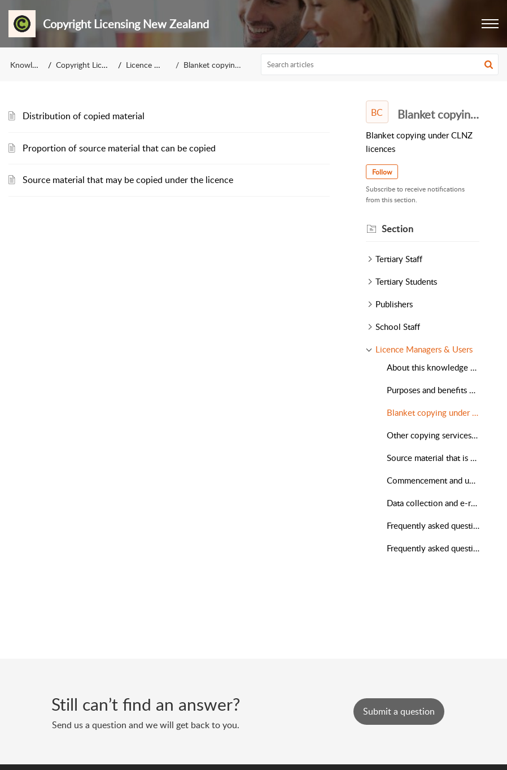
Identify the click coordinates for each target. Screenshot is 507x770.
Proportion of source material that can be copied (119, 148)
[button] (490, 23)
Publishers (394, 304)
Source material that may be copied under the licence (128, 179)
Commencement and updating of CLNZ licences (433, 480)
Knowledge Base (38, 64)
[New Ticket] (398, 711)
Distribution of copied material (84, 116)
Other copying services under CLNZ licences (433, 435)
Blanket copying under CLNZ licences (433, 412)
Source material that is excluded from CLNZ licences (433, 457)
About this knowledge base (433, 367)
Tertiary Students (406, 281)
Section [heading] (398, 229)
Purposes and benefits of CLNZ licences (433, 389)
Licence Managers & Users (424, 349)
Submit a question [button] (399, 711)
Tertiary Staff (398, 258)
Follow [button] (382, 172)
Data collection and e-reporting (433, 502)
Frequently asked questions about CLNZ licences (433, 525)
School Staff (397, 326)
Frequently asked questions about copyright (433, 548)
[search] (380, 64)
